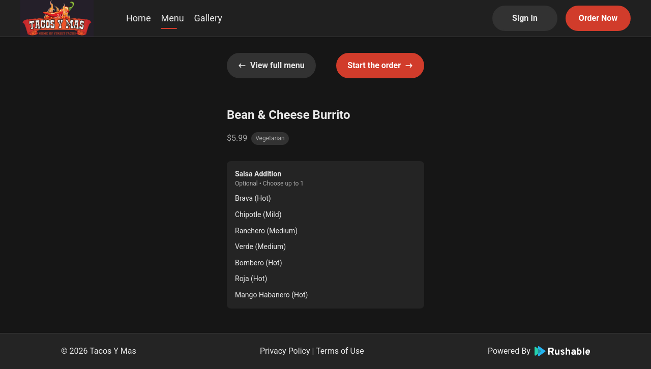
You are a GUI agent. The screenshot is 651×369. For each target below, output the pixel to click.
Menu (172, 18)
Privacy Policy (285, 351)
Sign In (525, 18)
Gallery (208, 18)
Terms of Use (340, 351)
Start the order (380, 65)
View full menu (271, 65)
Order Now (598, 18)
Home (138, 18)
